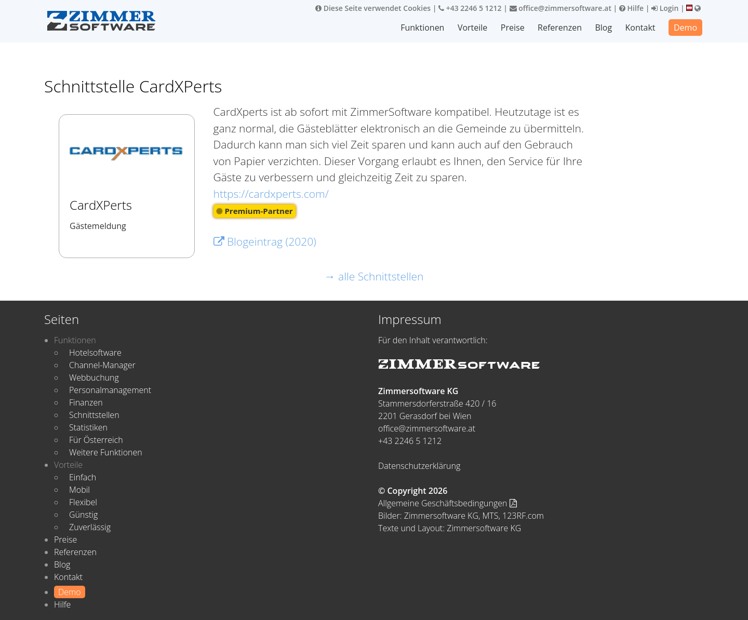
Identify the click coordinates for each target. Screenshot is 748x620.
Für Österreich (96, 440)
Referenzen (560, 27)
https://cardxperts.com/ (271, 193)
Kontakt (640, 27)
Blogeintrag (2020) (264, 241)
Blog (603, 27)
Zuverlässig (90, 527)
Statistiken (88, 427)
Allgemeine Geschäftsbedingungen (447, 503)
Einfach (82, 477)
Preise (513, 27)
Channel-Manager (102, 365)
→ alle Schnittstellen (374, 276)
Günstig (83, 514)
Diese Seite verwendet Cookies (373, 8)
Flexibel (83, 502)
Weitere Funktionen (105, 452)
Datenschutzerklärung (419, 465)
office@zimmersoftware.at (560, 8)
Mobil (79, 489)
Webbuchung (94, 377)
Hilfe (631, 8)
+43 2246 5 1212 (470, 8)
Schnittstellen (94, 415)
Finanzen (86, 402)
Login (664, 8)
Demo (685, 27)
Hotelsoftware (95, 352)
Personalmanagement (110, 390)
